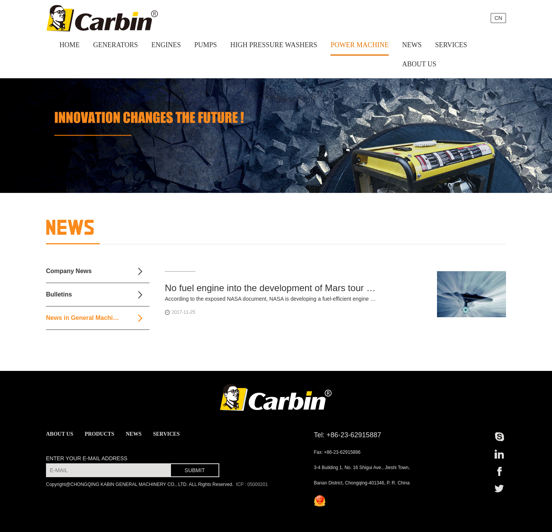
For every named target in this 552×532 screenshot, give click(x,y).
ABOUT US (419, 64)
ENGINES (166, 45)
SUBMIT (195, 470)
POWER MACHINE (359, 45)
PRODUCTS (99, 434)
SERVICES (451, 45)
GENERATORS (115, 45)
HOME (69, 45)
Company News (69, 271)
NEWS (412, 45)
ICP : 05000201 (251, 484)
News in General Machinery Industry (98, 318)
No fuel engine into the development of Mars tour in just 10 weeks (270, 288)
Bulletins (59, 294)
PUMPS (205, 45)
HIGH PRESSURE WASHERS (273, 45)
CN (498, 18)
